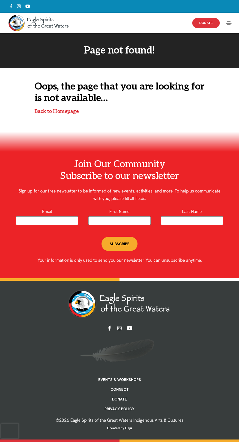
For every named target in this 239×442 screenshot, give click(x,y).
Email (47, 211)
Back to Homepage (56, 111)
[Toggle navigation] (229, 23)
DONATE (119, 399)
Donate (206, 23)
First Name (119, 211)
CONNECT (119, 389)
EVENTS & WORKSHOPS (119, 379)
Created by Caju (119, 428)
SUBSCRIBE (120, 244)
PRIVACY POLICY (119, 409)
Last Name (192, 211)
